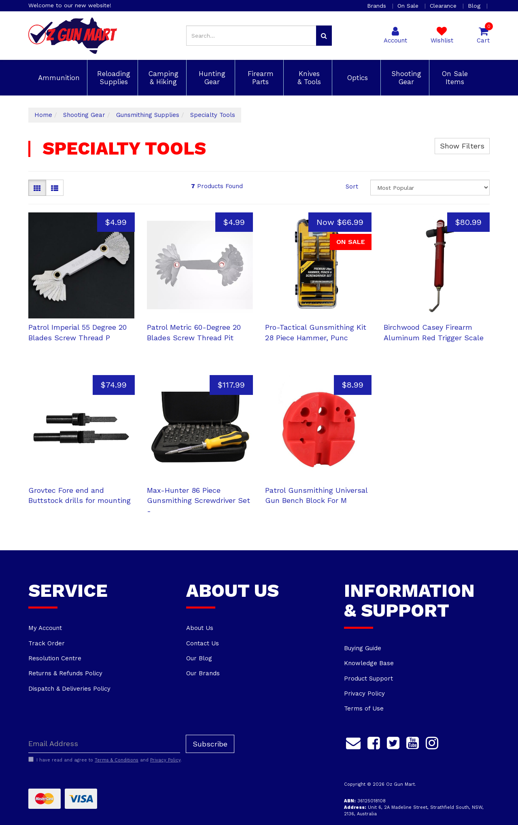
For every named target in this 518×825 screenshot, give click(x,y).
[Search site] (324, 35)
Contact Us (202, 643)
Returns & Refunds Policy (65, 673)
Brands (377, 5)
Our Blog (199, 658)
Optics (356, 78)
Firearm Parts (259, 78)
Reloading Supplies (112, 78)
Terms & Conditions (116, 760)
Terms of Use (364, 708)
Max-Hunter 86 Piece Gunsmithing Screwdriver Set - (198, 500)
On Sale (408, 5)
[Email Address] (104, 744)
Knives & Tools (308, 78)
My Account (45, 628)
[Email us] (353, 742)
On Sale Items (453, 78)
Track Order (46, 643)
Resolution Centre (54, 658)
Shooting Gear (405, 78)
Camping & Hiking (162, 78)
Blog (475, 5)
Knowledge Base (369, 663)
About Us (199, 628)
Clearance (444, 5)
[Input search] (251, 35)
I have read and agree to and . (105, 760)
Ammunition (58, 78)
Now (339, 222)
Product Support (368, 678)
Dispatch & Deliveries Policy (69, 688)
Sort (352, 186)
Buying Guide (362, 648)
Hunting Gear (210, 78)
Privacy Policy (364, 693)
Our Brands (203, 673)
